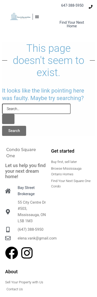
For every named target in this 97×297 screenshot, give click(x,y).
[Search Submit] (8, 119)
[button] (37, 17)
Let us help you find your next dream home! (25, 171)
